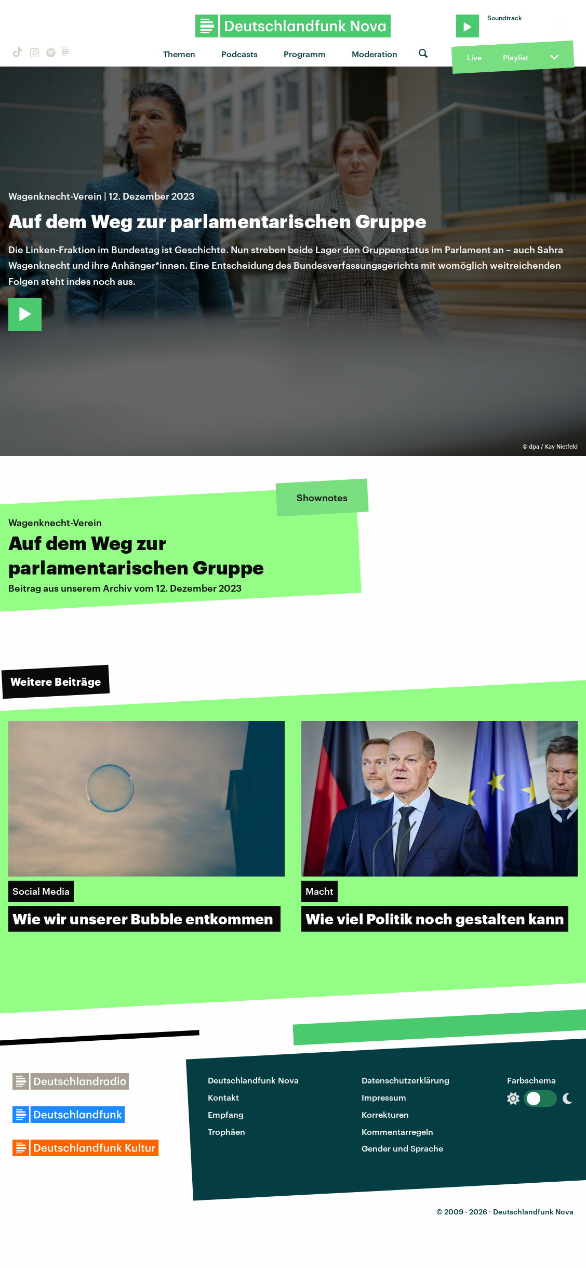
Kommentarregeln (397, 1131)
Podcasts (239, 54)
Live (474, 57)
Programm (305, 54)
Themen (179, 54)
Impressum (384, 1097)
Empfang (226, 1114)
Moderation (374, 54)
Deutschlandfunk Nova (253, 1080)
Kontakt (223, 1097)
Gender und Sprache (402, 1148)
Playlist (515, 57)
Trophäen (226, 1131)
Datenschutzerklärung (405, 1080)
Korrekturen (385, 1114)
